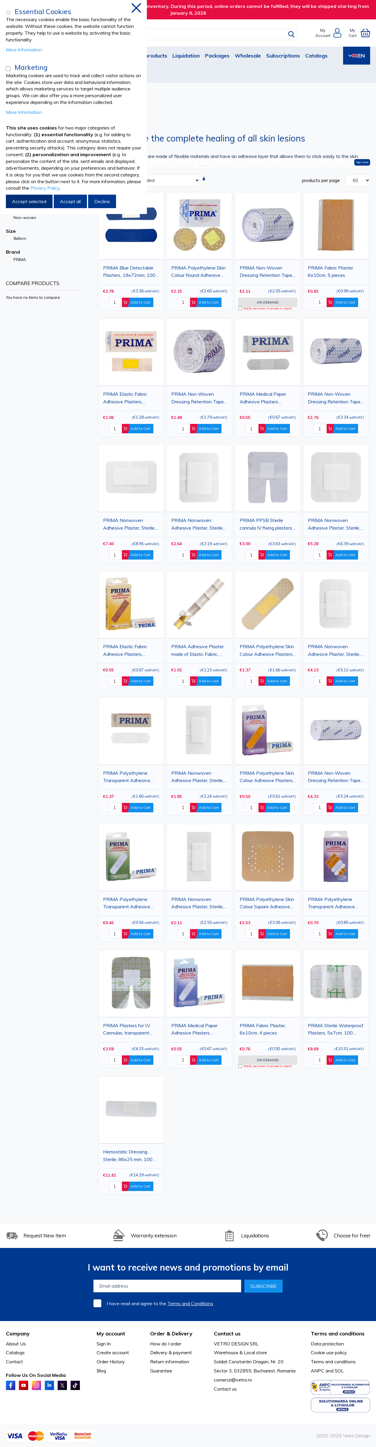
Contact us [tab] (227, 1333)
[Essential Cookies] (8, 12)
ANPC (317, 1371)
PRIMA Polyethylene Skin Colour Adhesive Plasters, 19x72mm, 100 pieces (267, 651)
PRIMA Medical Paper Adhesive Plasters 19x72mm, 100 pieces (263, 398)
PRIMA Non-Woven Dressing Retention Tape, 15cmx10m (334, 398)
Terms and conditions (333, 1362)
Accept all (70, 201)
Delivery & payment (171, 1352)
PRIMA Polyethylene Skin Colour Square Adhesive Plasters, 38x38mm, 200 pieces (267, 904)
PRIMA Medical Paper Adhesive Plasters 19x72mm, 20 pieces (194, 1030)
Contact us (225, 1389)
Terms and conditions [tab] (338, 1333)
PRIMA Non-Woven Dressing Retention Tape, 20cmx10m (334, 777)
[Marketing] (8, 68)
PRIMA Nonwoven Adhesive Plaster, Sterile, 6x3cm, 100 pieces (197, 777)
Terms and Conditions (190, 1303)
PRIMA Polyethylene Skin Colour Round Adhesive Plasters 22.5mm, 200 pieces (198, 272)
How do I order (165, 1344)
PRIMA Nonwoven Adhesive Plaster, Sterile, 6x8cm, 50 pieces (197, 525)
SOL (339, 1371)
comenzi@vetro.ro (233, 1380)
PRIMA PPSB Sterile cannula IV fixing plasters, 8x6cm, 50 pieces (266, 525)
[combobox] (193, 34)
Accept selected (29, 201)
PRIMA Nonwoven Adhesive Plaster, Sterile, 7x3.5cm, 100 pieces (197, 904)
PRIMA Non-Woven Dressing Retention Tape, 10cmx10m (266, 272)
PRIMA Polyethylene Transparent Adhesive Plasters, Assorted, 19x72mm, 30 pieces (331, 904)
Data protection (327, 1344)
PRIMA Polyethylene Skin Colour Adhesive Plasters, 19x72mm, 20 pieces (267, 777)
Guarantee (161, 1371)
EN (356, 55)
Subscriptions (283, 55)
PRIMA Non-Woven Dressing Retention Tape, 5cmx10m (198, 398)
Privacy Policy (45, 188)
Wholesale (248, 55)
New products (149, 55)
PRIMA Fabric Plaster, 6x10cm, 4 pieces (263, 1029)
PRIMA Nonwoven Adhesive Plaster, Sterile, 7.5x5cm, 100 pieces (334, 651)
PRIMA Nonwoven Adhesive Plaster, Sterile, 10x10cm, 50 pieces (334, 525)
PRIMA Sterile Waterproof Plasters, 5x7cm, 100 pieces (335, 1030)
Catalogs (316, 55)
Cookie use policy (329, 1352)
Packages (217, 55)
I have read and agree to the (160, 1303)
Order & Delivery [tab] (171, 1333)
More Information (24, 50)
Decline (102, 201)
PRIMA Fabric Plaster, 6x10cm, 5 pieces (331, 271)
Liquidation (186, 55)
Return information (169, 1362)
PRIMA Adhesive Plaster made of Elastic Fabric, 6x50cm (197, 651)
